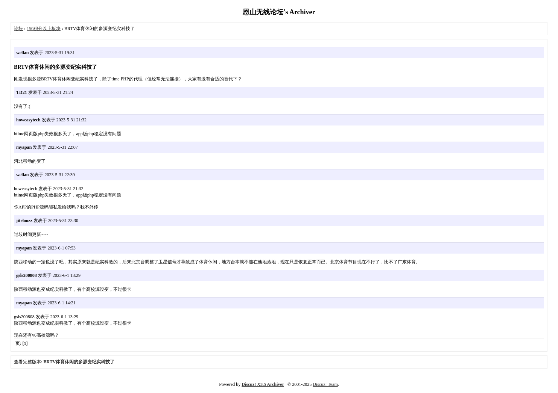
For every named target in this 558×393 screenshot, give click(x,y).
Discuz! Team (325, 384)
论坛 (18, 28)
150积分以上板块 (44, 28)
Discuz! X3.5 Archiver (263, 384)
